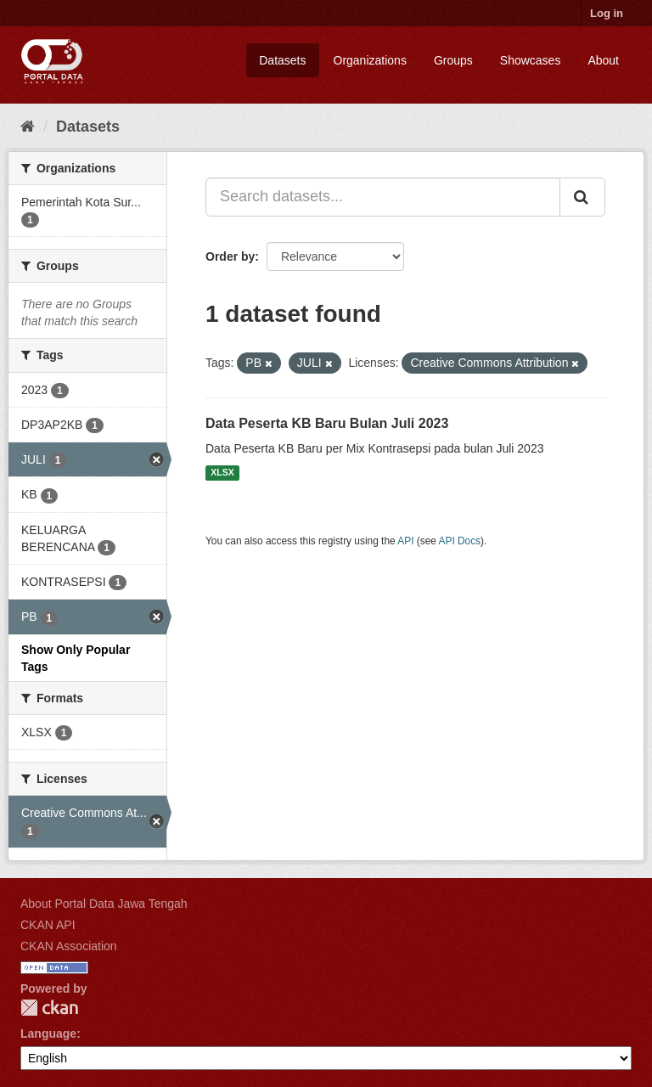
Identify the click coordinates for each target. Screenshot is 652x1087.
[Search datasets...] (382, 197)
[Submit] (582, 197)
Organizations (370, 60)
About (603, 60)
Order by (230, 256)
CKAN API (48, 925)
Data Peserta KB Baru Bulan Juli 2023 (326, 423)
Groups (453, 60)
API (405, 541)
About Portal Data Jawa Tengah (104, 903)
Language (48, 1033)
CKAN (49, 1008)
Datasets (282, 60)
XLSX (222, 473)
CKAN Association (68, 946)
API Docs (460, 541)
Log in (606, 13)
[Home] (27, 126)
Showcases (530, 60)
